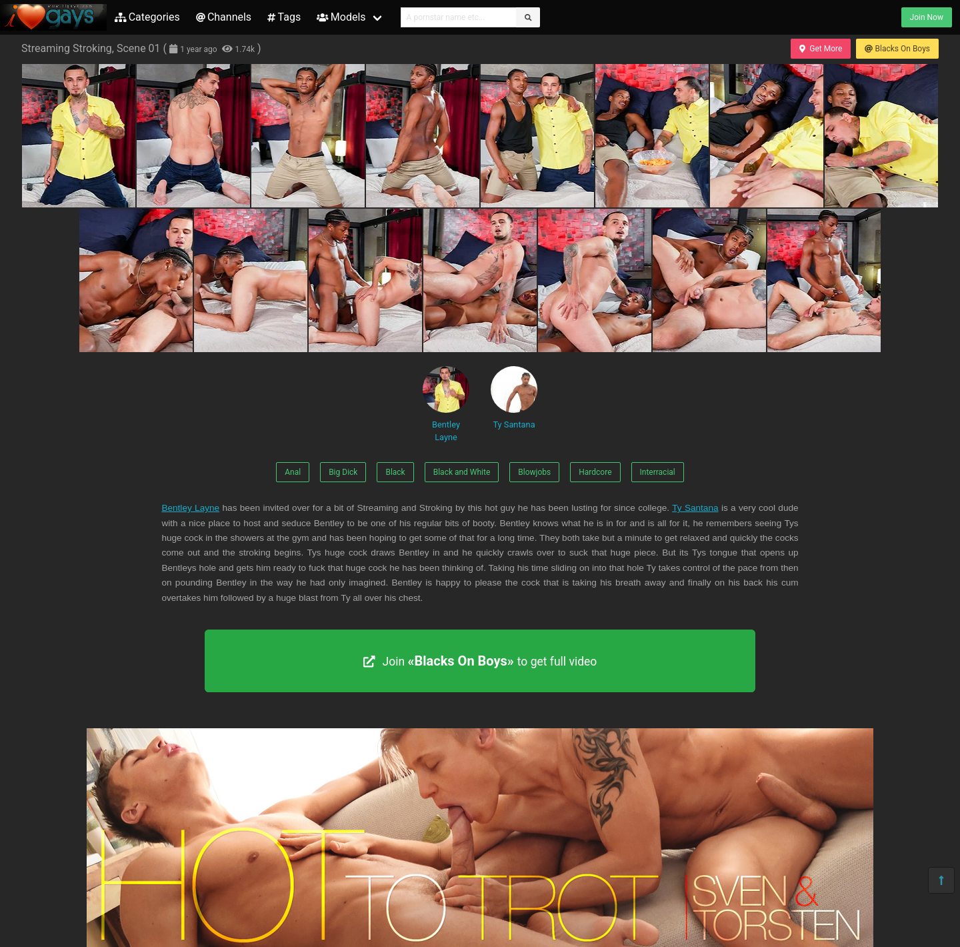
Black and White (462, 472)
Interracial (657, 472)
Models (341, 17)
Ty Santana (514, 397)
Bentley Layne (446, 404)
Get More (820, 48)
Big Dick (343, 472)
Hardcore (595, 472)
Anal (293, 472)
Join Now (926, 17)
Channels (223, 17)
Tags (284, 17)
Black (395, 472)
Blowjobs (534, 472)
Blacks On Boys (897, 48)
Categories (147, 17)
